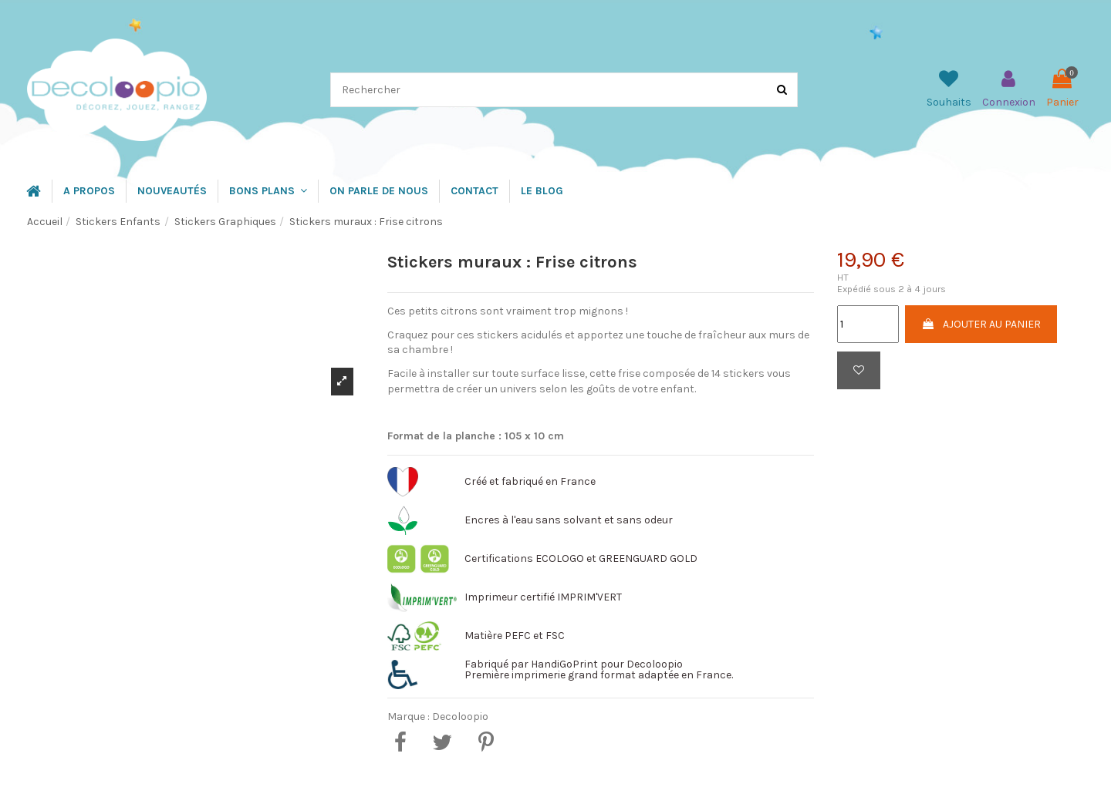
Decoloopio (460, 716)
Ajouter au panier (981, 324)
